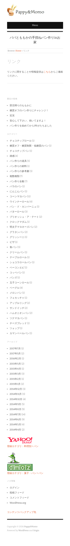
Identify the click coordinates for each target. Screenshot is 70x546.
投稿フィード (17, 492)
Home (18, 51)
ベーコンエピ (17, 267)
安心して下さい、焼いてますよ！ (28, 120)
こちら (47, 71)
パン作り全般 (17, 181)
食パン (13, 247)
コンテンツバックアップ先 (21, 512)
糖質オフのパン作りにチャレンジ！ (29, 110)
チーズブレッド (18, 323)
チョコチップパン (19, 151)
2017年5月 (15, 353)
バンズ (13, 277)
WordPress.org (18, 502)
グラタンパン (17, 232)
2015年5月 (15, 363)
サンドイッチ (17, 308)
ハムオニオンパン (19, 313)
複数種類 (14, 176)
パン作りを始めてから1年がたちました (31, 125)
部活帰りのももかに (21, 105)
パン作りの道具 (18, 161)
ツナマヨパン (17, 318)
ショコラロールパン (21, 262)
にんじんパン (17, 191)
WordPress (23, 530)
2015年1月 (15, 384)
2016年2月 (15, 358)
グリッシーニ (17, 237)
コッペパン (16, 272)
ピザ (12, 242)
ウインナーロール (19, 201)
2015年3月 (15, 373)
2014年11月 (16, 394)
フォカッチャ (17, 297)
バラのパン (16, 186)
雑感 (12, 156)
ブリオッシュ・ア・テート (24, 216)
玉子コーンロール (19, 282)
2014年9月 (15, 404)
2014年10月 (16, 399)
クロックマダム (18, 221)
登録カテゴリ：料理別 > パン (22, 446)
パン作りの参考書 (19, 171)
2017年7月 (15, 348)
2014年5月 (15, 424)
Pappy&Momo (30, 526)
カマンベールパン (19, 333)
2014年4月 (15, 429)
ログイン (14, 487)
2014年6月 (15, 419)
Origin (36, 530)
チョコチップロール (21, 140)
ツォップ (14, 328)
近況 (12, 115)
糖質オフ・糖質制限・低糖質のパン (29, 145)
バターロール (17, 211)
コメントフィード (19, 497)
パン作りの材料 (18, 166)
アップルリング (18, 303)
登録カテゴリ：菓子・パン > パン (25, 473)
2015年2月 (15, 379)
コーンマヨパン (18, 196)
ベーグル (14, 287)
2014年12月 (16, 389)
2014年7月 (15, 414)
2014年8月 (15, 409)
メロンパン (16, 292)
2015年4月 (15, 368)
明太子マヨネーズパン (22, 226)
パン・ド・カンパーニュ (23, 206)
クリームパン (17, 252)
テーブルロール (18, 257)
